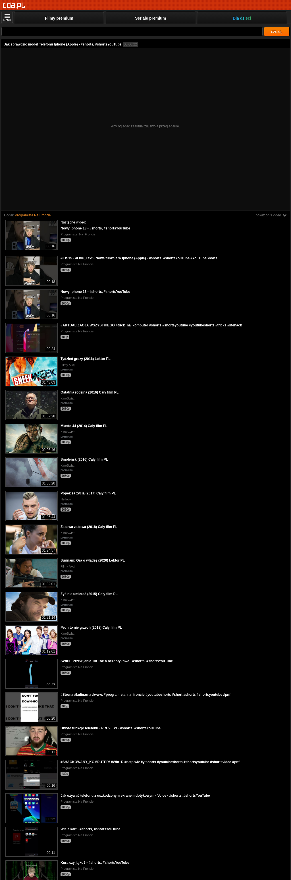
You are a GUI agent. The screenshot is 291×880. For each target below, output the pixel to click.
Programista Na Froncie (33, 215)
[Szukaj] (132, 31)
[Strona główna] (14, 5)
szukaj (276, 31)
